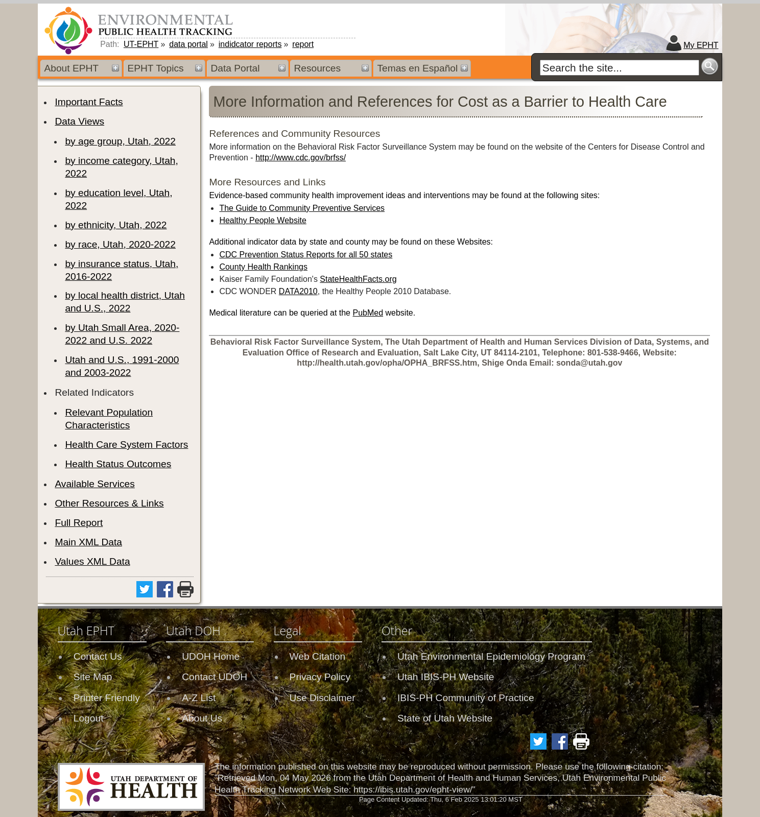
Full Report (79, 522)
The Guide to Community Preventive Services (302, 208)
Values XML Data (92, 561)
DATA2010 (298, 291)
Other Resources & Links (109, 503)
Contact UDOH (214, 676)
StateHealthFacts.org (358, 279)
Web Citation (318, 656)
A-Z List (199, 697)
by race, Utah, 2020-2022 (120, 244)
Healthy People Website (262, 220)
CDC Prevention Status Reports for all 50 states (305, 254)
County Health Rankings (263, 266)
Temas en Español (417, 68)
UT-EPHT (141, 44)
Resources (317, 68)
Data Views (79, 121)
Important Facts (89, 102)
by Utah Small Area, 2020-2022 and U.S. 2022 (122, 334)
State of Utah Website (444, 718)
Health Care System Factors (126, 444)
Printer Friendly (107, 697)
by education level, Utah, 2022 (118, 199)
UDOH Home (211, 656)
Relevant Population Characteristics (109, 418)
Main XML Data (88, 542)
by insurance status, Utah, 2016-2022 (121, 270)
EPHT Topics (155, 68)
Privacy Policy (320, 676)
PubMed (367, 312)
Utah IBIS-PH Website (445, 676)
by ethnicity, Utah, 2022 (116, 225)
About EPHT (71, 68)
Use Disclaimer (322, 697)
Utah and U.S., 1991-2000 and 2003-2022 (122, 366)
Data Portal (234, 68)
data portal (188, 44)
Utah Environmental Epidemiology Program (491, 656)
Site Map (93, 676)
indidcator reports (250, 44)
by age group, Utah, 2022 (120, 141)
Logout (89, 718)
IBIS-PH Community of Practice (465, 697)
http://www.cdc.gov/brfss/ (300, 157)
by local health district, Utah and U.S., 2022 (125, 302)
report (303, 44)
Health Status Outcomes (118, 464)
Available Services (94, 483)
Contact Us (98, 656)
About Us (202, 718)
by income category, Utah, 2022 (121, 167)
